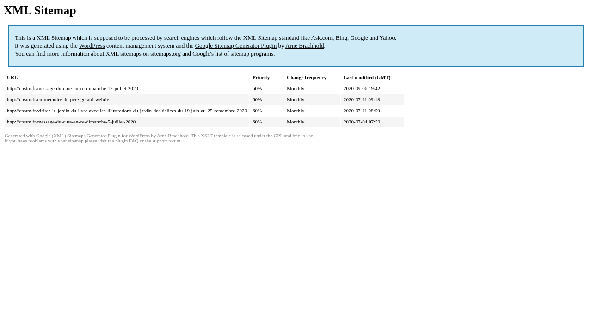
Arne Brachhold (304, 45)
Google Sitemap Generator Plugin (236, 45)
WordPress (92, 45)
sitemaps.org (165, 53)
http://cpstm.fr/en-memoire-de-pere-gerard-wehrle (58, 99)
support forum (166, 140)
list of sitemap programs (244, 53)
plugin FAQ (126, 140)
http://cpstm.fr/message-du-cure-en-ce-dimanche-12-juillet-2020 (72, 88)
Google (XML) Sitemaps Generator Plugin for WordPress (93, 135)
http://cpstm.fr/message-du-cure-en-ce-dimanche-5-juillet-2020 (71, 121)
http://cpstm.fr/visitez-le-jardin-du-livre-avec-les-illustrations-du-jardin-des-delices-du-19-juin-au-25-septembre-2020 (127, 110)
